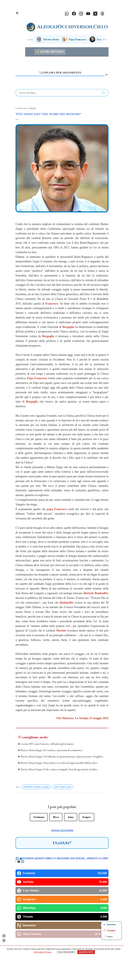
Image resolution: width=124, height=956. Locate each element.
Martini (61, 630)
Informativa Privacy (43, 952)
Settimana (38, 785)
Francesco (51, 303)
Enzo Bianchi (103, 39)
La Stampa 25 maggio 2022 (91, 718)
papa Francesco (57, 509)
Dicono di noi (51, 39)
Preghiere (27, 39)
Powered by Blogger (62, 938)
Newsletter (109, 925)
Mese (56, 785)
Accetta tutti (86, 952)
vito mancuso (62, 755)
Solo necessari (66, 952)
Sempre (86, 785)
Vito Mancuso (64, 718)
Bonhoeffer (67, 602)
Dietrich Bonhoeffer (95, 593)
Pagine (108, 936)
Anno (71, 785)
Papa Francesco (77, 39)
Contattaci (109, 931)
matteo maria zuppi (36, 755)
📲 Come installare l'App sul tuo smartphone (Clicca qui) (62, 922)
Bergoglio (68, 327)
